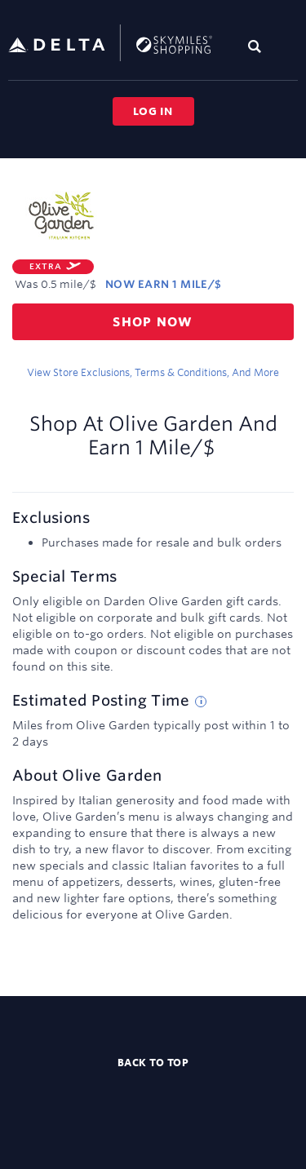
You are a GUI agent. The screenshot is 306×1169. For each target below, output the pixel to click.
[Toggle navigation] (286, 46)
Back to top (153, 1062)
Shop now (153, 322)
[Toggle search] (258, 46)
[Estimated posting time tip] (200, 701)
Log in (153, 110)
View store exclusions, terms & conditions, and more (153, 372)
